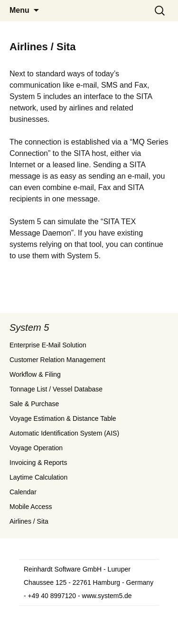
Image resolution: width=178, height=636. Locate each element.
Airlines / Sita (28, 521)
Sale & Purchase (34, 404)
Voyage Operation (36, 448)
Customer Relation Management (57, 359)
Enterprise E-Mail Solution (47, 345)
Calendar (23, 492)
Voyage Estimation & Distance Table (62, 418)
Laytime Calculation (38, 477)
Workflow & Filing (35, 374)
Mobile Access (30, 506)
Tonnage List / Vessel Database (56, 389)
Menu (19, 10)
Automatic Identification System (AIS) (64, 433)
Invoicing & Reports (38, 462)
